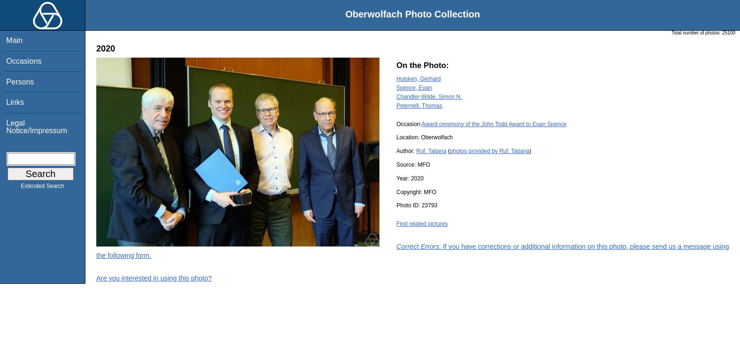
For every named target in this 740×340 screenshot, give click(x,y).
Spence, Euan (414, 88)
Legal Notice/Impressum (36, 127)
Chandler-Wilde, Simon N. (429, 97)
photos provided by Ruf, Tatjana (490, 151)
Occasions (24, 61)
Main (14, 40)
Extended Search (42, 188)
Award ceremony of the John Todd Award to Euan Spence (493, 124)
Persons (20, 82)
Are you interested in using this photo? (154, 278)
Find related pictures (422, 224)
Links (15, 102)
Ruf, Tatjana (431, 151)
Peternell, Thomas (419, 105)
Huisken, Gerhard (418, 79)
